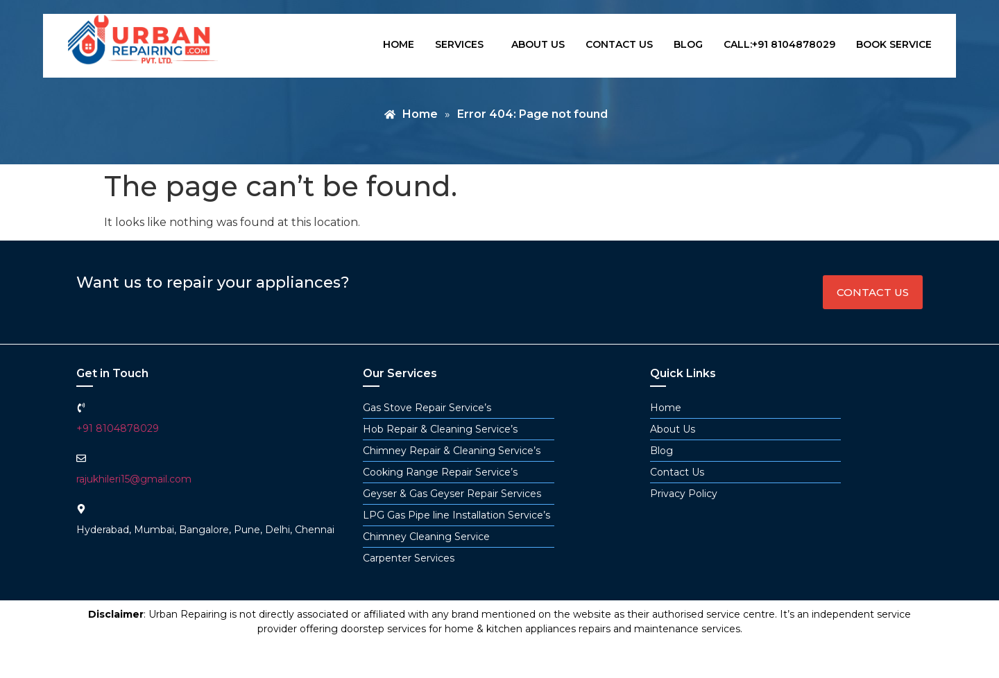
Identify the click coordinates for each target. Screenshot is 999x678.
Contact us (619, 44)
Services (459, 44)
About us (538, 44)
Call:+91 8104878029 (779, 44)
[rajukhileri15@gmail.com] (81, 458)
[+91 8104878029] (81, 407)
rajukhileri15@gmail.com (133, 479)
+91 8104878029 (117, 428)
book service (894, 44)
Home (398, 44)
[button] (463, 44)
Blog (688, 44)
